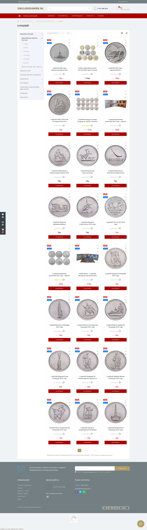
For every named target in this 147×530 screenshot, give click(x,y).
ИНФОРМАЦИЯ (77, 16)
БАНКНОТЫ (24, 79)
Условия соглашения (24, 485)
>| (95, 450)
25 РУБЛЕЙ (26, 59)
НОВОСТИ (90, 16)
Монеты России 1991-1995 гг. (32, 67)
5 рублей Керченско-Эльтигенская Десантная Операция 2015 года (115, 173)
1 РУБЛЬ (25, 44)
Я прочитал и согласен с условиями (94, 472)
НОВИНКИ (51, 16)
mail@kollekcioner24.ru (83, 488)
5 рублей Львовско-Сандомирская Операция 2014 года (87, 430)
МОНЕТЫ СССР (25, 71)
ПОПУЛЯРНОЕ (63, 16)
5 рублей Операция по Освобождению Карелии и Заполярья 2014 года (87, 378)
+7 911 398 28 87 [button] (82, 485)
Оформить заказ (125, 9)
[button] (25, 1)
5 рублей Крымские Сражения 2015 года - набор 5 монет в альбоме (115, 121)
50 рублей (26, 63)
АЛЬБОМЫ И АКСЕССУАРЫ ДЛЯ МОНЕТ (29, 88)
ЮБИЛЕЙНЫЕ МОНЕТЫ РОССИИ (45, 21)
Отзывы (20, 488)
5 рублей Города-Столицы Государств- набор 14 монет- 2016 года (87, 121)
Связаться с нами (23, 491)
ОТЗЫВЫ (101, 16)
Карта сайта (21, 496)
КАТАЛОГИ (24, 97)
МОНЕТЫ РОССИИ (27, 21)
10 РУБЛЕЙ (26, 55)
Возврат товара (22, 493)
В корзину (59, 83)
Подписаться (122, 468)
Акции (19, 499)
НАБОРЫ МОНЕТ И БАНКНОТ (30, 75)
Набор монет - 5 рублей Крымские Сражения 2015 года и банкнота (87, 276)
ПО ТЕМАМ (24, 83)
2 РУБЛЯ (25, 48)
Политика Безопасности (90, 472)
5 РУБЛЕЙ (26, 51)
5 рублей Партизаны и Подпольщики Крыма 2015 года (59, 173)
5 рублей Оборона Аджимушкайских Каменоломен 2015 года (59, 224)
